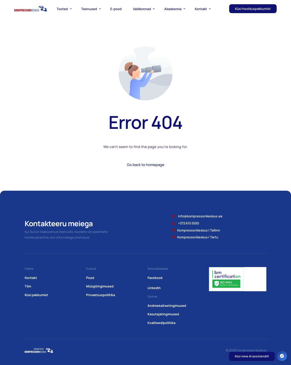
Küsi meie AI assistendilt (252, 356)
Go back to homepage (145, 164)
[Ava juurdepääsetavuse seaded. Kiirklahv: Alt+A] (282, 356)
